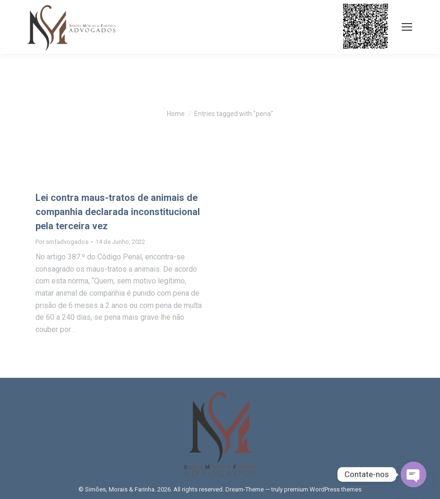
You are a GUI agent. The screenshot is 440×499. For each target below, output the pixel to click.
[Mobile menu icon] (406, 26)
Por (61, 241)
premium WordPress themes (323, 489)
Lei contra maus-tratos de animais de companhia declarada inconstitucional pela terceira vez (117, 212)
